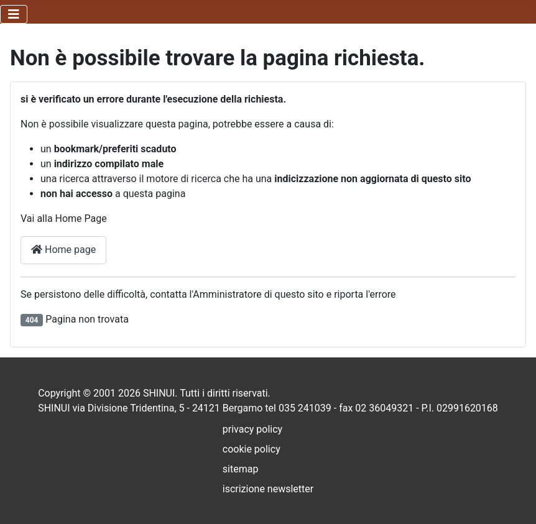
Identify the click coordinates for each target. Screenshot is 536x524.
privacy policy (252, 429)
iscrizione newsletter (268, 489)
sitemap (241, 469)
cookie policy (251, 449)
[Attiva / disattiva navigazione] (13, 14)
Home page (63, 249)
